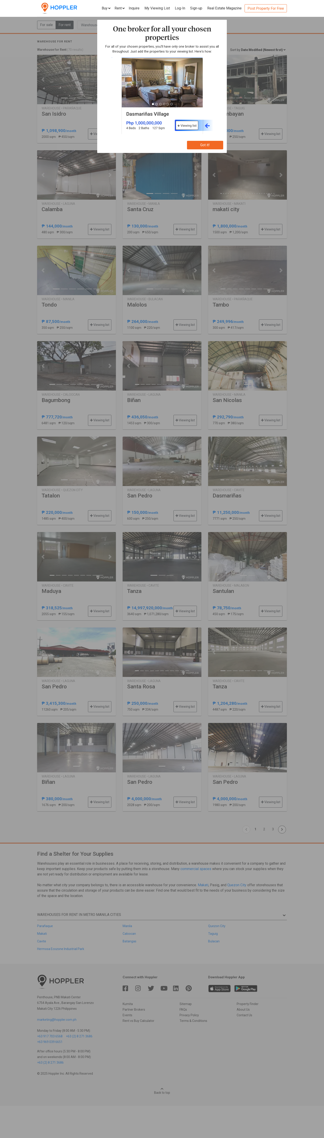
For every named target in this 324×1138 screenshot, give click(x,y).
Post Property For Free (266, 8)
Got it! (205, 145)
